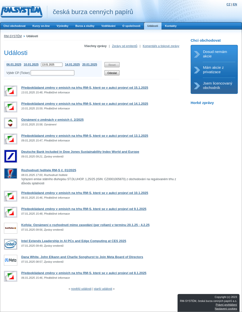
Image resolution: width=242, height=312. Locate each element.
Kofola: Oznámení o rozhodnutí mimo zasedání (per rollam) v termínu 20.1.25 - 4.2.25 (85, 225)
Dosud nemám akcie (215, 54)
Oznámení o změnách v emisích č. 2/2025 (52, 119)
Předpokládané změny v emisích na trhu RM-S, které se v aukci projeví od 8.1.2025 (83, 273)
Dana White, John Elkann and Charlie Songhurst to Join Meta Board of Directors (82, 257)
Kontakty (171, 25)
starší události (103, 289)
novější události (81, 289)
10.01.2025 (31, 64)
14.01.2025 (72, 64)
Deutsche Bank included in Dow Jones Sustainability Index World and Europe (80, 152)
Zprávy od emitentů (124, 46)
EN (235, 4)
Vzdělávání (108, 25)
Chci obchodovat (14, 25)
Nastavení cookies (226, 308)
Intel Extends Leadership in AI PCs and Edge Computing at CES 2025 (73, 241)
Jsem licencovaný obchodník (217, 85)
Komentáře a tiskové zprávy (161, 46)
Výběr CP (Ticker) (18, 73)
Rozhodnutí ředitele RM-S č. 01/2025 (48, 170)
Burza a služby (84, 25)
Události (152, 25)
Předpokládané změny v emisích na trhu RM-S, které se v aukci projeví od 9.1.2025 (83, 209)
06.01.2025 (13, 64)
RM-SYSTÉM (13, 36)
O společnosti (131, 25)
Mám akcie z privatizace (213, 69)
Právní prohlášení (226, 304)
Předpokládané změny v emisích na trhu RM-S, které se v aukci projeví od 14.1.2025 (84, 103)
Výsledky (62, 25)
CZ (228, 4)
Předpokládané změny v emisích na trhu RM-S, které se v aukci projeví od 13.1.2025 (84, 136)
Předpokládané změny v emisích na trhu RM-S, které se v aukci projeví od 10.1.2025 (84, 193)
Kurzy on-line (41, 25)
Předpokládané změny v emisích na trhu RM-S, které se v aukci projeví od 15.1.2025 (84, 87)
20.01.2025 (89, 64)
